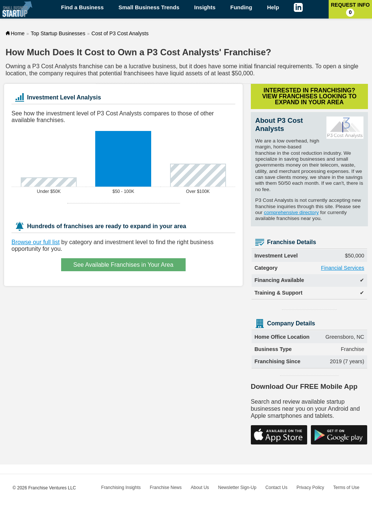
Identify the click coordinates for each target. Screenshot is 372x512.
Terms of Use (346, 487)
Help (273, 7)
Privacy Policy (310, 487)
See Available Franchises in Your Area (123, 265)
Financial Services (342, 268)
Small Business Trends (149, 7)
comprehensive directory (291, 212)
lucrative (140, 66)
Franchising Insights (121, 487)
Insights (205, 7)
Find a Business (82, 7)
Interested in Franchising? (309, 96)
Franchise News (166, 487)
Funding (241, 7)
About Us (200, 487)
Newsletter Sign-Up (237, 487)
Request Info (350, 9)
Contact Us (276, 487)
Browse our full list (35, 242)
